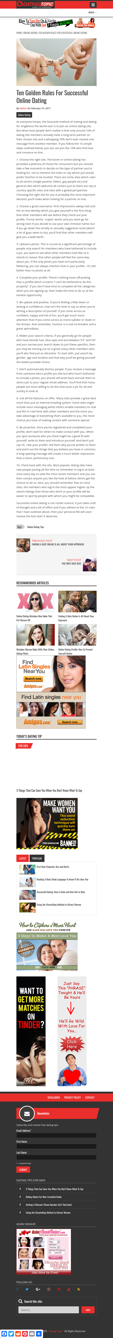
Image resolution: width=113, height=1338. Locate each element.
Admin (23, 108)
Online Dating (30, 33)
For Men (24, 746)
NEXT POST (74, 560)
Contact (89, 1097)
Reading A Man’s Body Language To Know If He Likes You (62, 879)
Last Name (21, 1152)
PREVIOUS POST (42, 540)
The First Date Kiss (71, 563)
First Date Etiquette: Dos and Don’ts (53, 867)
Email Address (23, 1130)
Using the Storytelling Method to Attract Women (59, 904)
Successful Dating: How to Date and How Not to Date (61, 892)
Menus (93, 12)
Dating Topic (56, 1331)
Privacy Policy (72, 1097)
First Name (21, 1141)
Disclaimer (54, 1097)
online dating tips (35, 527)
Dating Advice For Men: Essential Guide (44, 1197)
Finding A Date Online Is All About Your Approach (58, 544)
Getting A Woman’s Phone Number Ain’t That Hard (49, 1205)
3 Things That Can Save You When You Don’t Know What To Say (49, 790)
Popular (37, 858)
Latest (22, 858)
